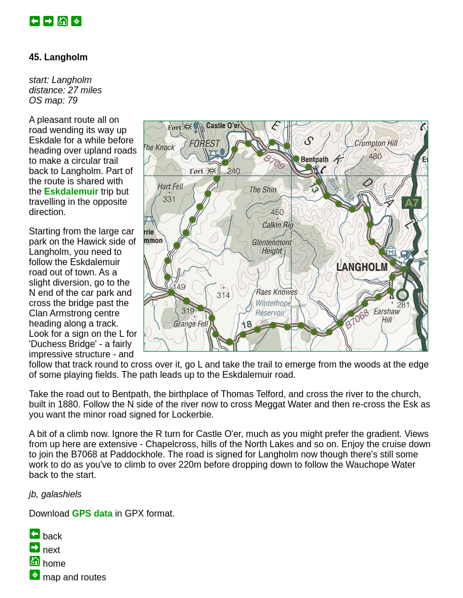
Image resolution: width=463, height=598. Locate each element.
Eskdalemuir (71, 191)
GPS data (92, 513)
